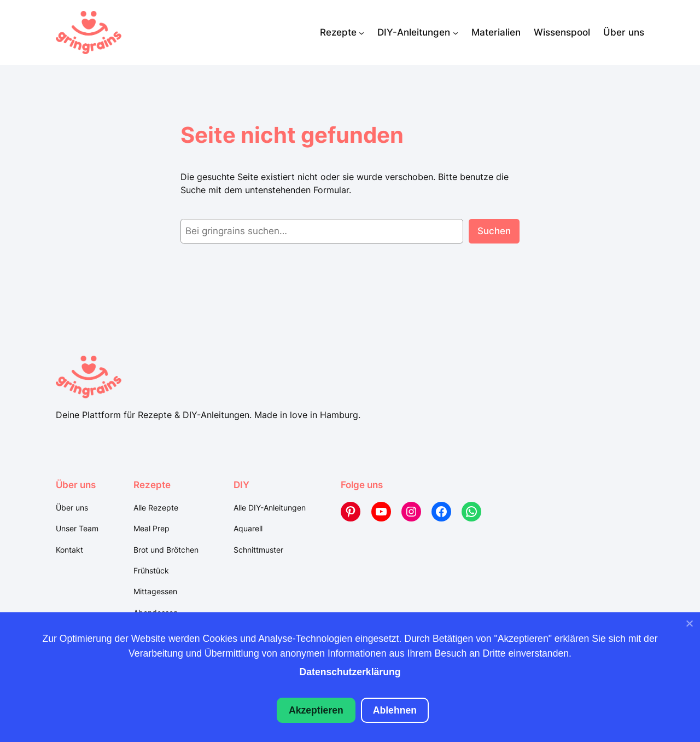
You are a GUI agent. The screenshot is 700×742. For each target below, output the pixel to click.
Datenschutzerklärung (350, 671)
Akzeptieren (316, 710)
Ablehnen (395, 710)
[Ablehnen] (689, 626)
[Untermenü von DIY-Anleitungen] (455, 32)
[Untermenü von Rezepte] (361, 32)
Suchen (494, 230)
